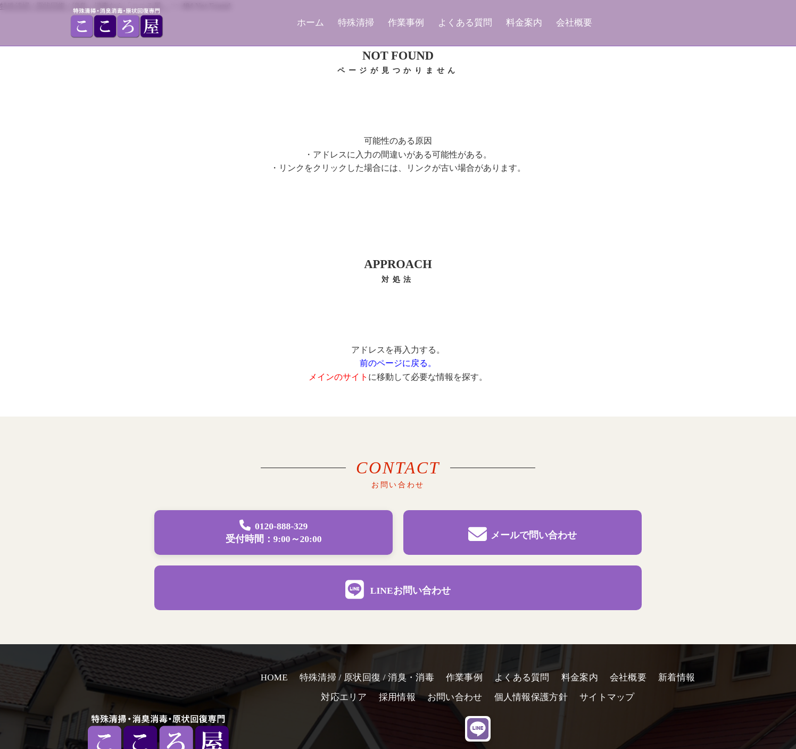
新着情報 (676, 677)
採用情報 (397, 697)
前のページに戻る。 (398, 363)
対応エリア (344, 697)
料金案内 (524, 23)
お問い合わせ (455, 697)
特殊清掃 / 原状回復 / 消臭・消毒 (367, 677)
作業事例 (406, 23)
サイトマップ (607, 697)
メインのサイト (338, 376)
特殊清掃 (356, 23)
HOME (274, 677)
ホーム (310, 23)
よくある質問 (465, 23)
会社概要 (574, 23)
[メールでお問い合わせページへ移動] (522, 532)
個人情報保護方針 (531, 697)
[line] (478, 729)
